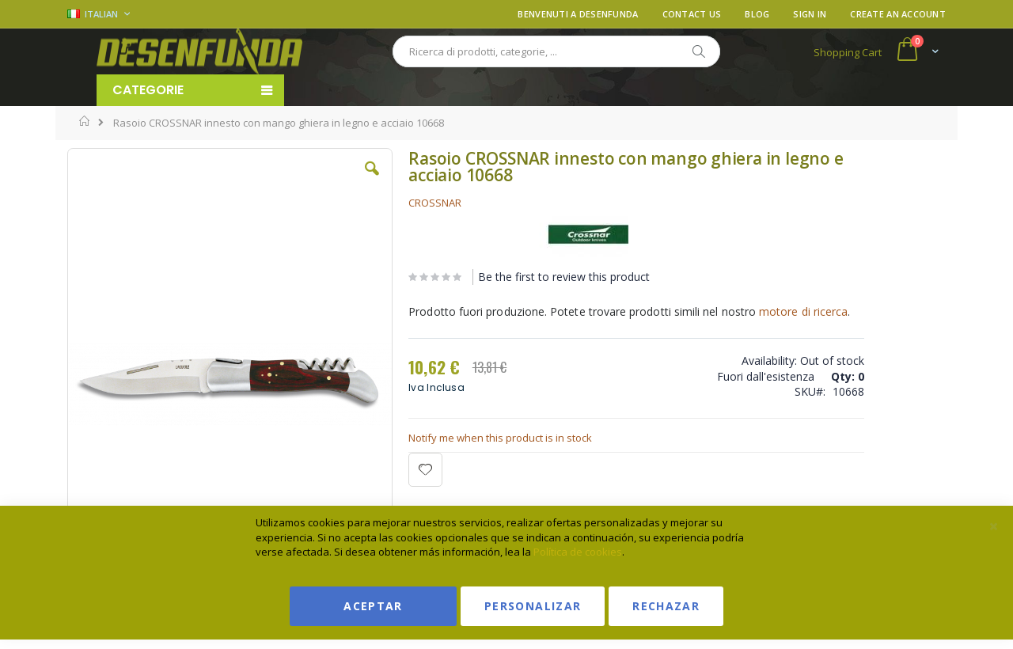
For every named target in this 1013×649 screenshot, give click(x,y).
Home (85, 121)
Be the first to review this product (505, 276)
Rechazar (666, 605)
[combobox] (556, 51)
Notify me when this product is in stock (441, 459)
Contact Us (692, 14)
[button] (316, 180)
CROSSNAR (376, 202)
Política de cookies (577, 552)
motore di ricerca (394, 332)
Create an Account (898, 14)
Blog (757, 14)
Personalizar (532, 605)
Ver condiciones (827, 224)
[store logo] (199, 51)
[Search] (698, 51)
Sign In (809, 14)
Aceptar (372, 605)
